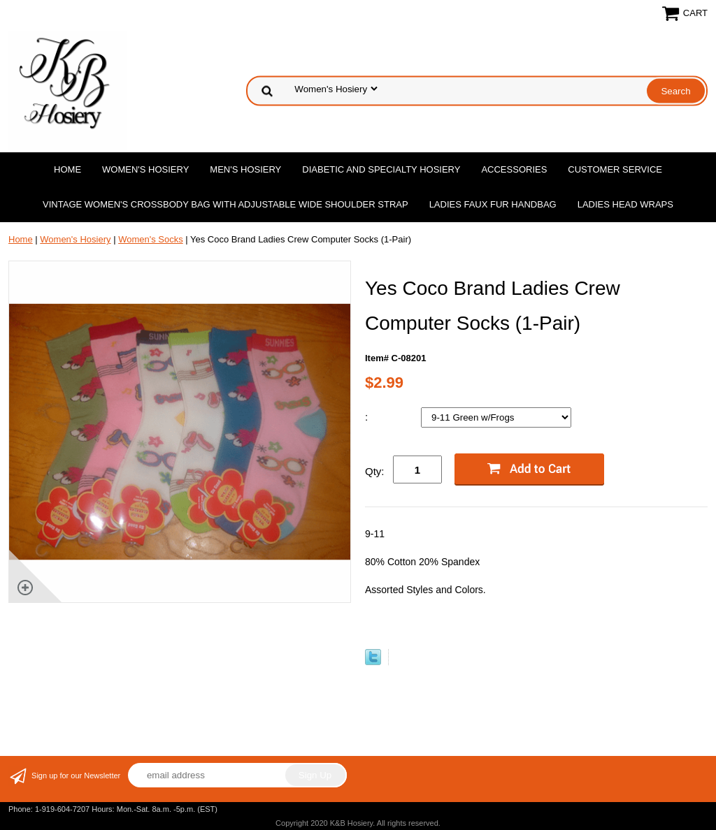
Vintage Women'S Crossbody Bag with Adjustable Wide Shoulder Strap (225, 204)
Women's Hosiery (145, 169)
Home (67, 169)
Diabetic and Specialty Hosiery (381, 169)
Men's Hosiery (245, 169)
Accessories (514, 169)
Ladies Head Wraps (625, 204)
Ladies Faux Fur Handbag (493, 204)
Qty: (375, 471)
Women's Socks (150, 239)
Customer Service (615, 169)
